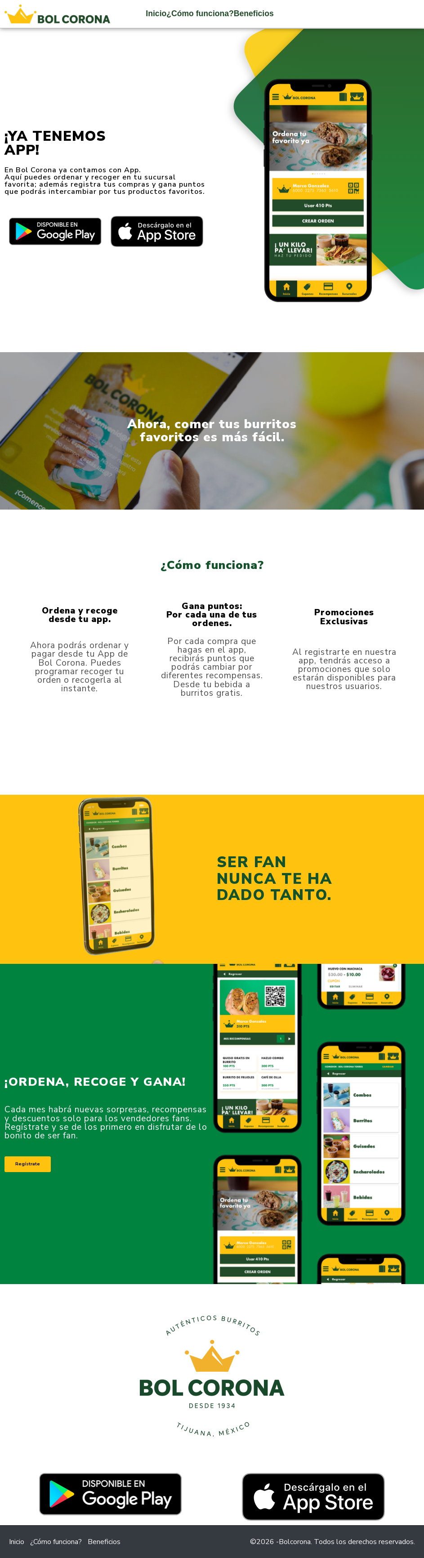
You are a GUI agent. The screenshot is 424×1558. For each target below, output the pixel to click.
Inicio (156, 13)
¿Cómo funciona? (200, 13)
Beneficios (254, 13)
